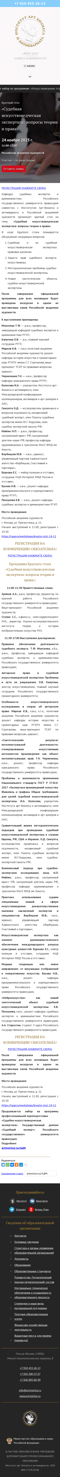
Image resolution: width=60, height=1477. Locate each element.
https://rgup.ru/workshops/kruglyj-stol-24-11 (29, 536)
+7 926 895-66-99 (30, 1380)
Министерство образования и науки (33, 1441)
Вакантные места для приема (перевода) (32, 1338)
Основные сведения (26, 1242)
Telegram (21, 1209)
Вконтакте (42, 1200)
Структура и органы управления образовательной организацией (34, 1250)
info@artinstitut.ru (30, 1390)
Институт (21, 1200)
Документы (21, 1259)
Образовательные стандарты (32, 1271)
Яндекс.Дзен (42, 1209)
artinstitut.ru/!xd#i (14, 1148)
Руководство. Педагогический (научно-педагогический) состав (34, 1280)
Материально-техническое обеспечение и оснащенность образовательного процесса (32, 1292)
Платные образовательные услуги (31, 1316)
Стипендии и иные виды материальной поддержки (30, 1306)
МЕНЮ (29, 66)
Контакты (20, 1235)
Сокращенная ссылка (12, 1173)
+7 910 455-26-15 (30, 1368)
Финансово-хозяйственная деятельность (30, 1327)
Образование (22, 1265)
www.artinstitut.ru (30, 1396)
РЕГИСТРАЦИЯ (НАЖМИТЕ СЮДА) (24, 188)
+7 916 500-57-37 (30, 1374)
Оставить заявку (14, 169)
